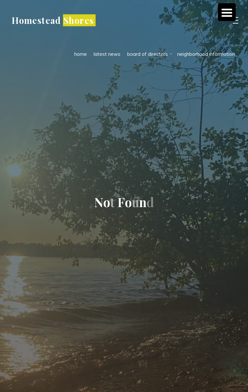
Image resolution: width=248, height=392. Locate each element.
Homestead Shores (53, 20)
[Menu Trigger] (227, 12)
